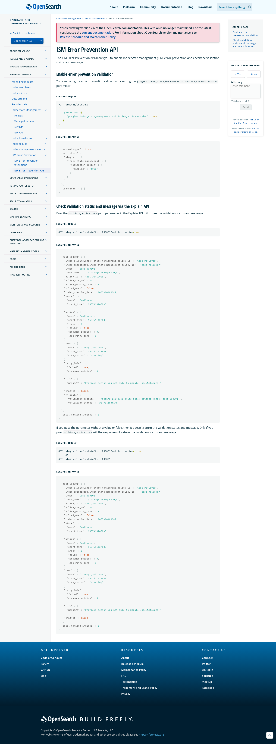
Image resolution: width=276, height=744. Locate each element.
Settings (18, 127)
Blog (190, 7)
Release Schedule (132, 663)
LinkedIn (207, 669)
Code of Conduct (51, 657)
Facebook (208, 687)
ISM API (18, 132)
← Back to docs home (22, 33)
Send (246, 107)
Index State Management (26, 110)
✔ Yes (237, 74)
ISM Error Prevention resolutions (26, 163)
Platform (129, 7)
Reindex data (19, 104)
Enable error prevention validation (245, 33)
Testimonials (129, 681)
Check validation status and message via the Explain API (244, 43)
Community (148, 7)
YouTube (207, 675)
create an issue (249, 131)
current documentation (97, 33)
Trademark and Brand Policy (139, 687)
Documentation (171, 7)
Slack (44, 675)
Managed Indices (24, 121)
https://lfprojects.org (151, 734)
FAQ (124, 675)
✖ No (254, 74)
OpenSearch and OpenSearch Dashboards (25, 21)
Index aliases (19, 93)
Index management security (28, 149)
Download (205, 7)
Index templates (21, 87)
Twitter (206, 663)
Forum (45, 663)
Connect (207, 657)
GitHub (45, 669)
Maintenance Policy (133, 669)
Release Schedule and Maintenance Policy (88, 37)
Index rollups (19, 143)
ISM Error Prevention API (29, 170)
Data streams (19, 98)
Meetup (207, 681)
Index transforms (22, 138)
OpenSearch (44, 7)
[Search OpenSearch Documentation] (234, 7)
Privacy (125, 693)
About (114, 7)
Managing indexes (22, 81)
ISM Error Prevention (24, 155)
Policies (18, 115)
